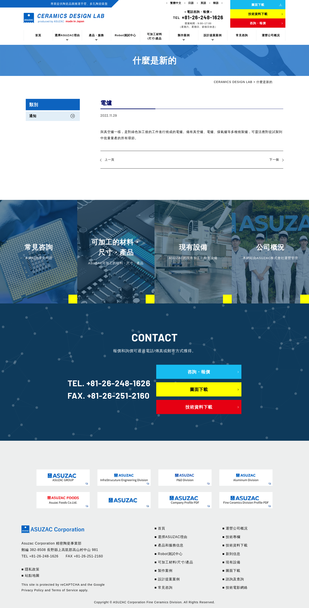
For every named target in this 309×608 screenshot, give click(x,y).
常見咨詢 (242, 35)
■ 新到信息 (231, 554)
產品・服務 (96, 35)
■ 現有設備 (231, 562)
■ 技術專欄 (231, 537)
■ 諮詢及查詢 (233, 579)
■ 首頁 (159, 528)
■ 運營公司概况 (235, 528)
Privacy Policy (32, 590)
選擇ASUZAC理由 (67, 35)
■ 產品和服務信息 (168, 545)
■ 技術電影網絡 (235, 587)
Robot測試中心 (125, 35)
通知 (32, 116)
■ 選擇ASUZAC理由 (170, 537)
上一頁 (109, 159)
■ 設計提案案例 (167, 579)
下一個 (274, 159)
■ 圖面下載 (231, 570)
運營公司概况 (271, 35)
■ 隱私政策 (30, 569)
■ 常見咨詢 (163, 587)
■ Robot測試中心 (168, 554)
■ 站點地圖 (30, 575)
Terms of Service (65, 590)
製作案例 (184, 35)
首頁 (38, 35)
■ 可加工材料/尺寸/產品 (173, 562)
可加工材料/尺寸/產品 (154, 36)
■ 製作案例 (163, 570)
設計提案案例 (213, 35)
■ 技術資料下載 (235, 545)
